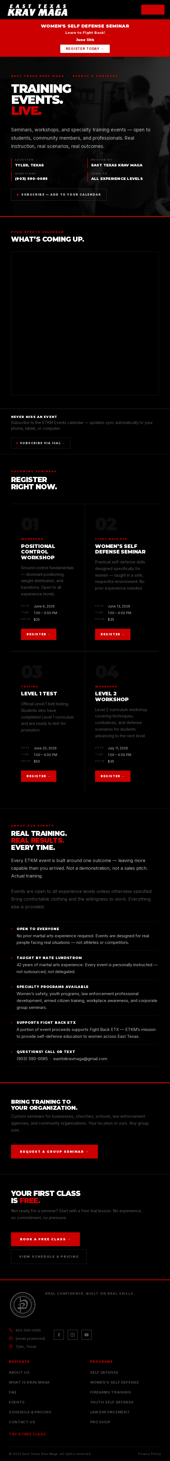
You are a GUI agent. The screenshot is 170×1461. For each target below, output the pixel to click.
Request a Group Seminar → (54, 1152)
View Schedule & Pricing (49, 1257)
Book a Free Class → (45, 1239)
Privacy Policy (149, 1454)
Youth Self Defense (112, 1402)
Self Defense (104, 1372)
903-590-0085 (28, 1330)
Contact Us (22, 1422)
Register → (39, 634)
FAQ (12, 1392)
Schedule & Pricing (30, 1412)
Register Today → (85, 49)
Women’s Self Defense (114, 1382)
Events (17, 1402)
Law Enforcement (110, 1412)
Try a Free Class (27, 1434)
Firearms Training (110, 1392)
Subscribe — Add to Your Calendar (59, 194)
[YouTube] (86, 1335)
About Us (19, 1372)
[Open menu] (152, 10)
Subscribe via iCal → (40, 443)
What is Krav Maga (29, 1382)
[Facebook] (59, 1335)
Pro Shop (100, 1422)
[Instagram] (73, 1335)
